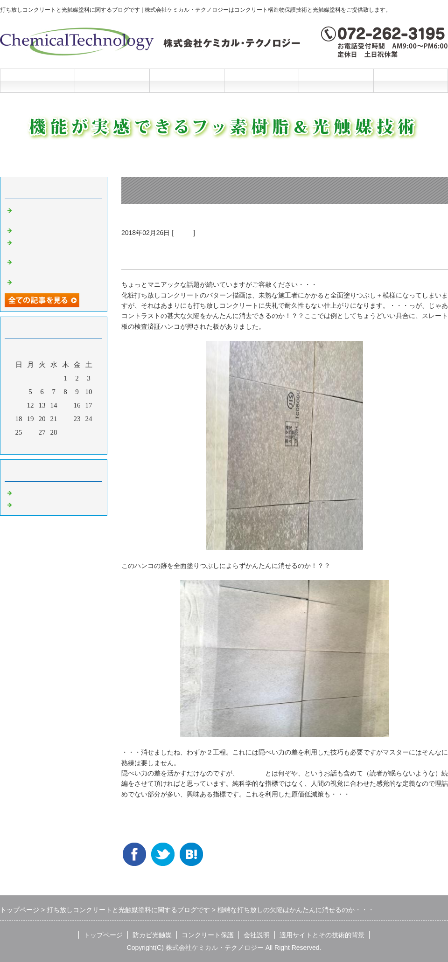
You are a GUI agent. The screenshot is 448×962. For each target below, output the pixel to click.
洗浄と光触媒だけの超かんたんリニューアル (56, 245)
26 (30, 432)
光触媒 (183, 232)
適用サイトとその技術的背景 (322, 935)
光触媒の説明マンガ (45, 281)
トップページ (37, 80)
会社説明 (261, 80)
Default (24, 492)
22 (65, 418)
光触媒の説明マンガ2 (47, 229)
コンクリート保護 (186, 80)
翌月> (71, 445)
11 (18, 405)
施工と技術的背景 (336, 80)
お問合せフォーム (410, 80)
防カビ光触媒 (112, 80)
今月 (54, 445)
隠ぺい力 (252, 773)
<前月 (36, 445)
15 (65, 405)
